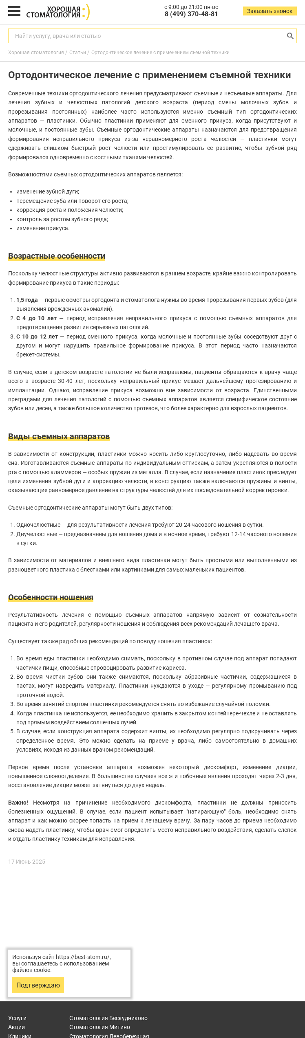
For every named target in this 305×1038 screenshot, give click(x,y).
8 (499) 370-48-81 (191, 14)
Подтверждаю (38, 985)
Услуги (17, 1018)
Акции (16, 1027)
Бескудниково (108, 1018)
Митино (99, 1027)
